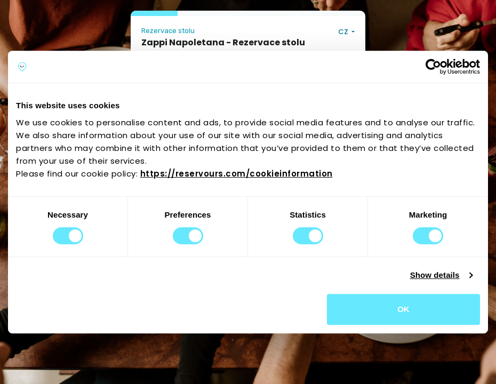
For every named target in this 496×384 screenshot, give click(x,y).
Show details (435, 274)
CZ (344, 32)
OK (403, 309)
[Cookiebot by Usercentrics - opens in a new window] (433, 67)
